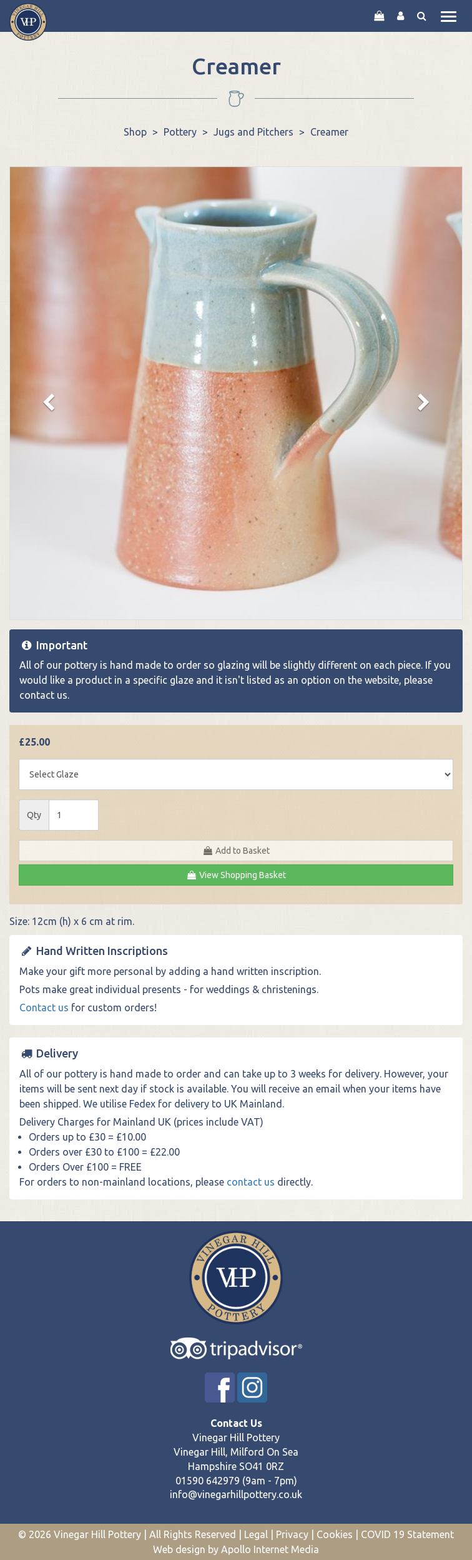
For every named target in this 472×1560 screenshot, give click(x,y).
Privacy (292, 1534)
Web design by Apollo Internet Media (236, 1549)
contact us (43, 695)
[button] (44, 402)
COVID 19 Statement (407, 1534)
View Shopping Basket (236, 875)
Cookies (335, 1534)
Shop (135, 132)
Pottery (180, 132)
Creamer (329, 132)
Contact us (44, 1007)
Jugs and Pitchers (253, 132)
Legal (256, 1534)
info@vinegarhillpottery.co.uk (236, 1494)
